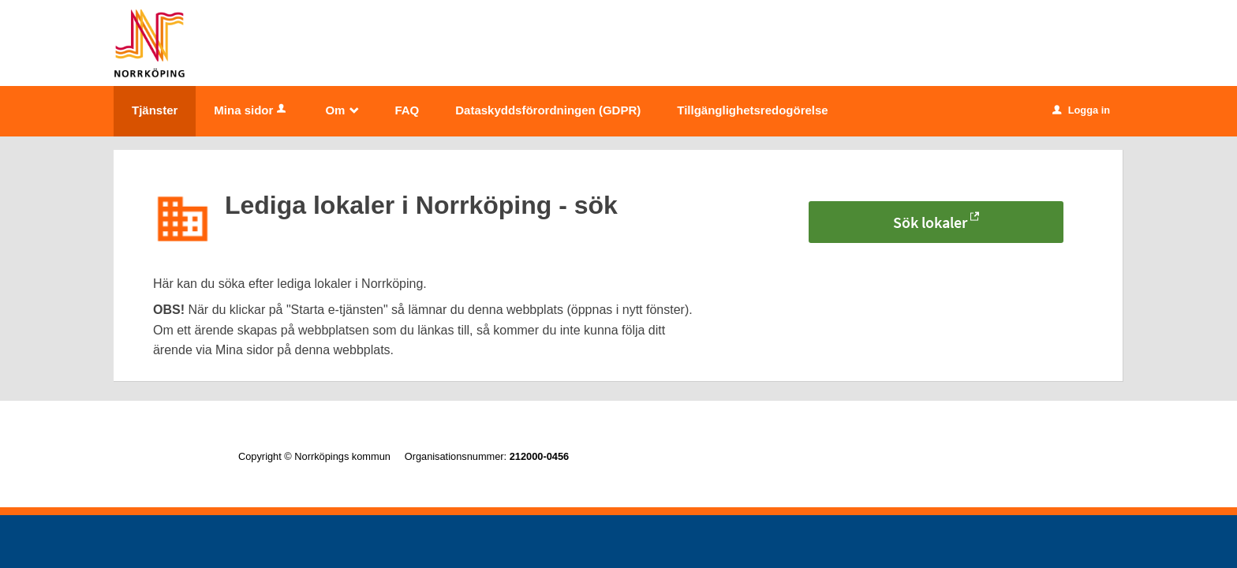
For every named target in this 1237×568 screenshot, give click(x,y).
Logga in (1081, 110)
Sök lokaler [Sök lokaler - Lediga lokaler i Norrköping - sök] (930, 222)
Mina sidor (251, 110)
